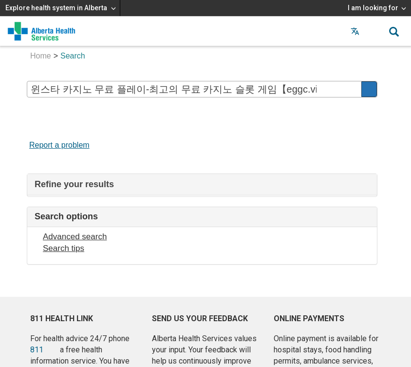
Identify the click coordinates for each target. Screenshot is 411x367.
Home (40, 56)
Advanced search (75, 236)
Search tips (63, 248)
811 (36, 349)
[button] (374, 31)
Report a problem (59, 145)
